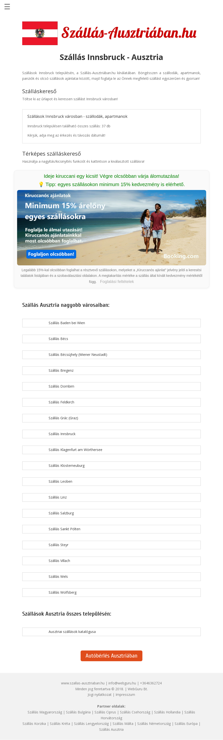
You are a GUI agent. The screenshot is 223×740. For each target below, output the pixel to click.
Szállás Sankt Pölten (64, 529)
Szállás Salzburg (61, 513)
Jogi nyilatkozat (100, 694)
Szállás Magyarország (45, 712)
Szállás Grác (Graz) (63, 418)
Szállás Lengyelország (91, 723)
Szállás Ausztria (111, 729)
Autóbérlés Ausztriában (111, 655)
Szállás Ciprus (105, 712)
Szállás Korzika (34, 723)
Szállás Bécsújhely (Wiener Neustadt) (78, 354)
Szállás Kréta (60, 723)
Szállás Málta (123, 723)
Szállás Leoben (60, 481)
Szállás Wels (58, 576)
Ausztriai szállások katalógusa (72, 631)
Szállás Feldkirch (61, 402)
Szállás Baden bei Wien (67, 322)
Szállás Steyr (58, 544)
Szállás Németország (154, 723)
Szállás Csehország (135, 712)
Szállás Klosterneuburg (67, 465)
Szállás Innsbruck (62, 433)
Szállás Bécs (58, 338)
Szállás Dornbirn (61, 386)
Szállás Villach (59, 560)
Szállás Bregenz (61, 370)
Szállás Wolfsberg (62, 592)
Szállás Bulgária (78, 712)
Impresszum (125, 694)
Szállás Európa (186, 723)
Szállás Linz (58, 497)
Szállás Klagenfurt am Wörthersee (75, 449)
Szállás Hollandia (167, 712)
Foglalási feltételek (117, 281)
